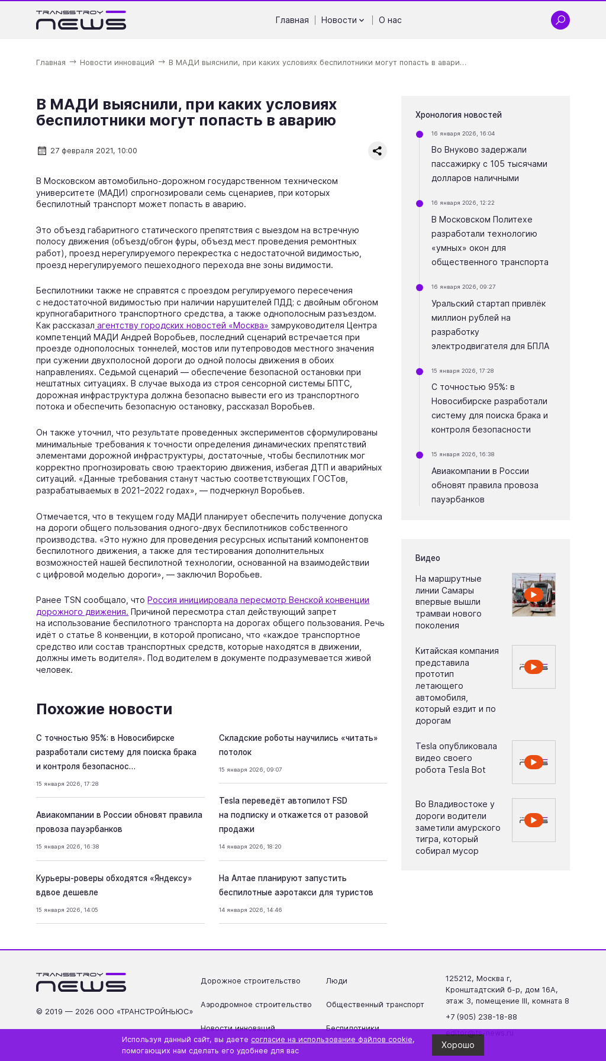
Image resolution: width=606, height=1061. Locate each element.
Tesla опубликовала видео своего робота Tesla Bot (456, 757)
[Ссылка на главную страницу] (81, 20)
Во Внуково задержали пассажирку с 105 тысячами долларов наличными (489, 163)
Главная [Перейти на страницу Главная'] (292, 20)
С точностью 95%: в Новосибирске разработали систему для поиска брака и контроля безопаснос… (116, 752)
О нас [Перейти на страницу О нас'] (390, 20)
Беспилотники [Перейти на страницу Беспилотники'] (352, 1028)
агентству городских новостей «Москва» (182, 325)
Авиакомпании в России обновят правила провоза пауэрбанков (485, 485)
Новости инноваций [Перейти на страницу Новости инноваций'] (238, 1028)
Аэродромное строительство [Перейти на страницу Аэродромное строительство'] (256, 1004)
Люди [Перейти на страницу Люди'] (336, 980)
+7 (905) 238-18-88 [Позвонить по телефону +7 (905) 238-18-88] (481, 1016)
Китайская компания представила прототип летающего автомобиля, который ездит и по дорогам (457, 685)
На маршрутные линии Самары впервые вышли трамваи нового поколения (448, 601)
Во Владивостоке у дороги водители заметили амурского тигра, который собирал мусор (458, 827)
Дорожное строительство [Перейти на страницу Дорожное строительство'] (251, 980)
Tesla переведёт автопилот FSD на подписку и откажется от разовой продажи (293, 815)
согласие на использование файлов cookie (331, 1039)
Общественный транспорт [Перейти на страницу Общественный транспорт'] (375, 1004)
